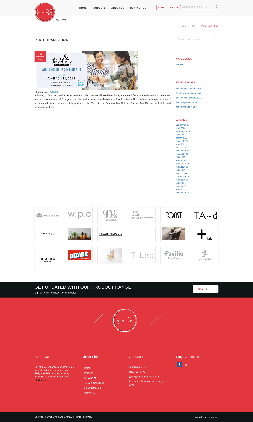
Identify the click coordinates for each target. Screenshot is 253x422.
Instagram (186, 364)
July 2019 (180, 170)
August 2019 (182, 167)
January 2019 (182, 176)
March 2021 (181, 147)
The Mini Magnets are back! (189, 93)
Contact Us (90, 393)
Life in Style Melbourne (186, 102)
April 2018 (181, 189)
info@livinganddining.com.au (145, 376)
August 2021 (182, 141)
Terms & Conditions (94, 383)
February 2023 (183, 131)
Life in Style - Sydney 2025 (188, 88)
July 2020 (180, 157)
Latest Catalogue (92, 388)
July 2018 (180, 183)
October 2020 (182, 150)
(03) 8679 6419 (138, 367)
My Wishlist (90, 378)
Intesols (214, 417)
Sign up (202, 289)
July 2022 (180, 134)
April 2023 (181, 128)
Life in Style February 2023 (188, 98)
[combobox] (199, 7)
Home (183, 26)
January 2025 (182, 125)
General (54, 92)
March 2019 (181, 173)
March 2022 (181, 138)
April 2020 (181, 160)
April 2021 (181, 144)
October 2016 (182, 192)
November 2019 (183, 163)
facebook (179, 364)
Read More (40, 380)
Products (88, 373)
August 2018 (182, 180)
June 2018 (181, 186)
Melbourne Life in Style (186, 107)
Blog (193, 26)
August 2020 (182, 154)
